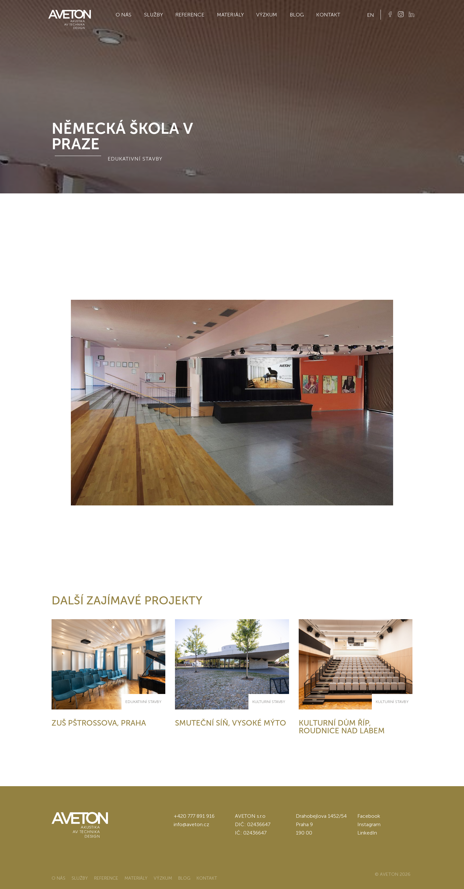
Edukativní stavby (143, 701)
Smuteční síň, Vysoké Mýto (230, 723)
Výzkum (266, 15)
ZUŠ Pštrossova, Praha (99, 723)
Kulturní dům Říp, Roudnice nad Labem (342, 726)
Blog (297, 15)
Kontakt (328, 15)
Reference (190, 15)
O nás (124, 15)
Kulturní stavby (268, 701)
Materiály (230, 15)
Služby (153, 15)
